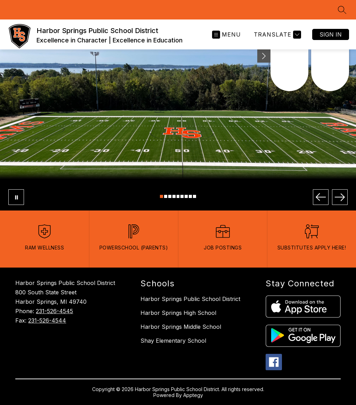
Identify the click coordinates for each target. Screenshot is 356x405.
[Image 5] (178, 196)
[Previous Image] (321, 197)
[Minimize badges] (263, 56)
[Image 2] (165, 196)
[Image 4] (174, 196)
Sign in (330, 34)
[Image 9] (194, 196)
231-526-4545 (54, 311)
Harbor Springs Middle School (180, 326)
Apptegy (193, 395)
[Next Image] (340, 197)
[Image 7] (186, 196)
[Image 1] (161, 196)
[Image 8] (190, 196)
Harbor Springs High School (178, 312)
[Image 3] (169, 196)
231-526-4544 (47, 320)
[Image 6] (182, 196)
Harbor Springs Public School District (190, 298)
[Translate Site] (276, 34)
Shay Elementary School (173, 340)
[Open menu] (226, 34)
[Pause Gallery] (16, 197)
